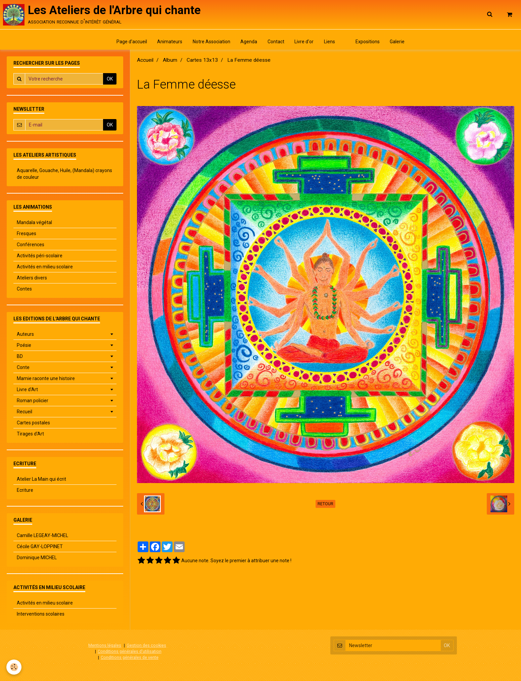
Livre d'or (304, 42)
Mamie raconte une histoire (46, 379)
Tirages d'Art (30, 434)
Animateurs (169, 42)
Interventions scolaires (40, 614)
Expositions (368, 42)
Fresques (26, 234)
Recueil (24, 412)
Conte (23, 368)
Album (170, 61)
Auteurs (25, 334)
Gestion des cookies (146, 645)
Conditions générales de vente (129, 657)
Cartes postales (33, 423)
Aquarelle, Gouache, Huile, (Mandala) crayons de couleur (64, 174)
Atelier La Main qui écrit (41, 479)
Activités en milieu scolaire (45, 267)
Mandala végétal (34, 223)
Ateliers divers (32, 278)
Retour (325, 504)
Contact (276, 42)
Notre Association (211, 42)
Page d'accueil (131, 42)
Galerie (398, 42)
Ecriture (25, 490)
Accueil (145, 61)
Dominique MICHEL (37, 558)
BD (20, 357)
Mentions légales (104, 645)
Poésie (24, 346)
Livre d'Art (27, 390)
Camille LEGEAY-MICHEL (42, 536)
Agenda (248, 42)
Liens (329, 42)
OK (110, 79)
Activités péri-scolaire (39, 256)
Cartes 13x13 (202, 61)
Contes (24, 289)
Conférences (30, 245)
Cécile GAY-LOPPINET (40, 547)
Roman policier (32, 401)
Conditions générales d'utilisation (129, 651)
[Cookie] (14, 667)
